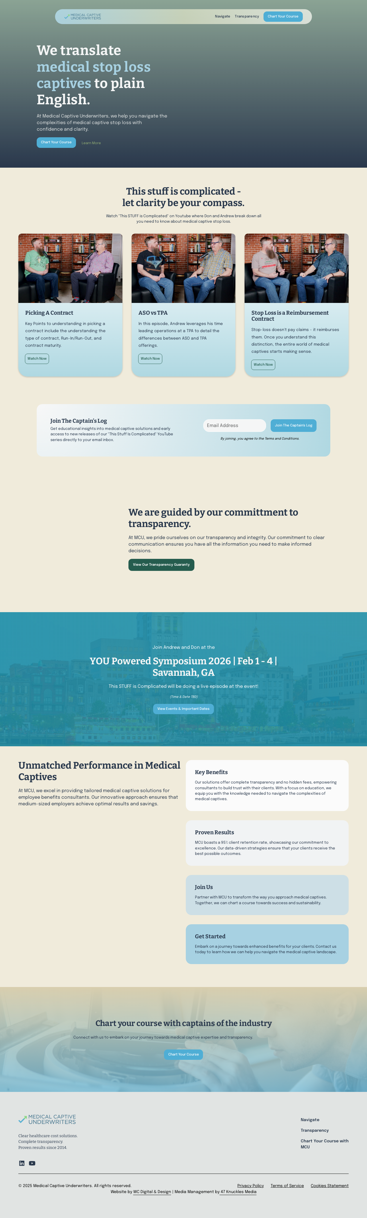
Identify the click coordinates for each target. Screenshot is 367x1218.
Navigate (222, 16)
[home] (82, 16)
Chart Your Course (283, 16)
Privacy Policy (250, 1186)
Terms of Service (287, 1186)
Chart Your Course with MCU (325, 1144)
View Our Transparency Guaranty (161, 565)
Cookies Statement (330, 1186)
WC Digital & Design (152, 1192)
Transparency (247, 16)
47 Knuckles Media (238, 1192)
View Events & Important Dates (183, 709)
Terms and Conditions (281, 438)
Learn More (91, 143)
